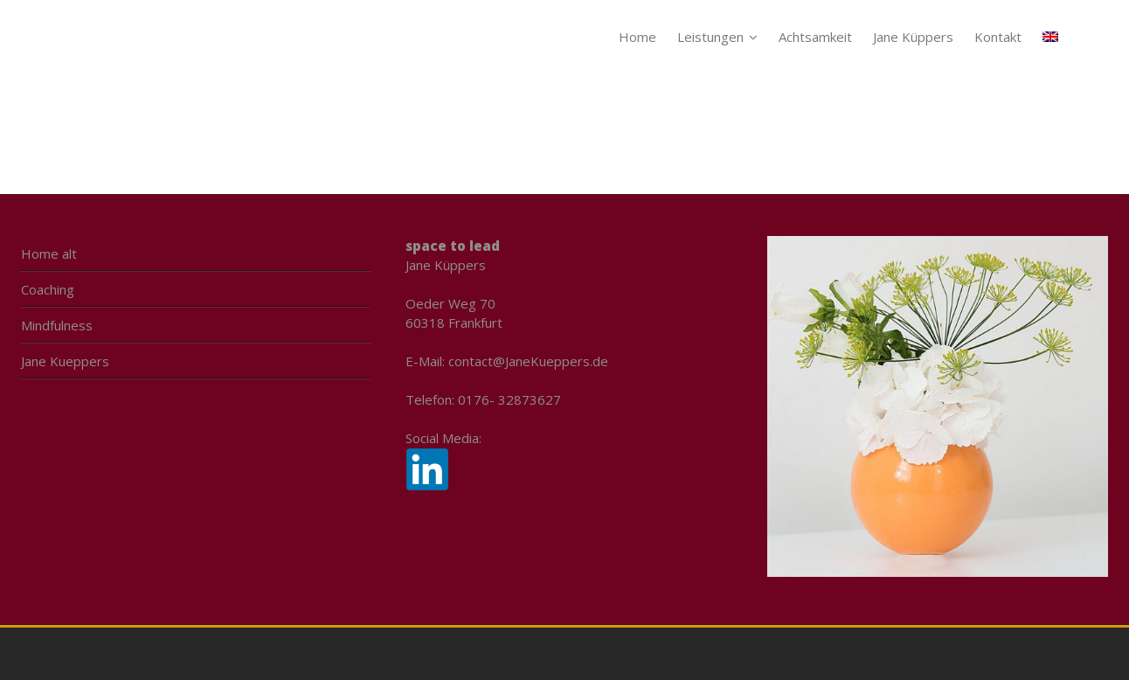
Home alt (49, 253)
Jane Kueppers (65, 361)
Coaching (47, 289)
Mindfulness (57, 325)
